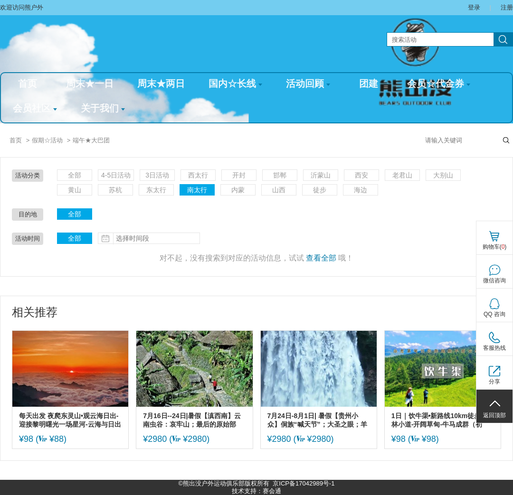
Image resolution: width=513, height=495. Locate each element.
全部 (74, 175)
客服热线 (494, 348)
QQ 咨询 (494, 314)
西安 (361, 175)
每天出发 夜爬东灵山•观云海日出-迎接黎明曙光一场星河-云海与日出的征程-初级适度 (70, 420)
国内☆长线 (235, 83)
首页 (27, 83)
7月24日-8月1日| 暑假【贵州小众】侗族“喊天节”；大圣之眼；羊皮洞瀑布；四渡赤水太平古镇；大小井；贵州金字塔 (317, 420)
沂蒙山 (321, 175)
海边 (360, 190)
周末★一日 (90, 83)
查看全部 (321, 258)
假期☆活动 (47, 140)
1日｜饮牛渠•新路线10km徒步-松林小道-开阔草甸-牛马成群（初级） (440, 420)
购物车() (495, 246)
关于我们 (103, 108)
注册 (507, 7)
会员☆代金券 (438, 83)
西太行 (198, 175)
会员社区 (35, 108)
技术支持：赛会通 (256, 491)
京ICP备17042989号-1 (303, 483)
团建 (368, 83)
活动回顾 (308, 83)
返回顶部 (494, 415)
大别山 (443, 175)
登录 (474, 7)
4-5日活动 (116, 175)
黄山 (74, 190)
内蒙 (238, 190)
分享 (494, 381)
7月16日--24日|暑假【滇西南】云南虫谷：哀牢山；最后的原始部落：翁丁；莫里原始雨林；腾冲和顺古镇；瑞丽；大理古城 (193, 420)
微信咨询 (494, 280)
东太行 (156, 190)
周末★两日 (161, 83)
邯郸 (279, 175)
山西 (278, 190)
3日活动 (157, 175)
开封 (239, 175)
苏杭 (115, 190)
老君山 (402, 175)
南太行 (197, 190)
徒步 (319, 190)
